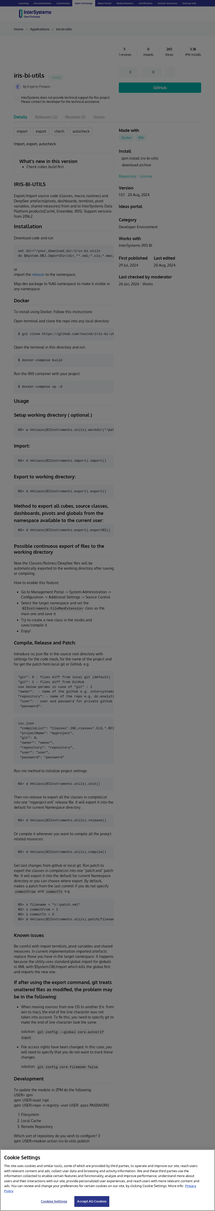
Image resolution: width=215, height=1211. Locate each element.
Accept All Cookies (91, 1201)
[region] (107, 1180)
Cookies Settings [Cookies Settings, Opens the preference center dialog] (54, 1201)
